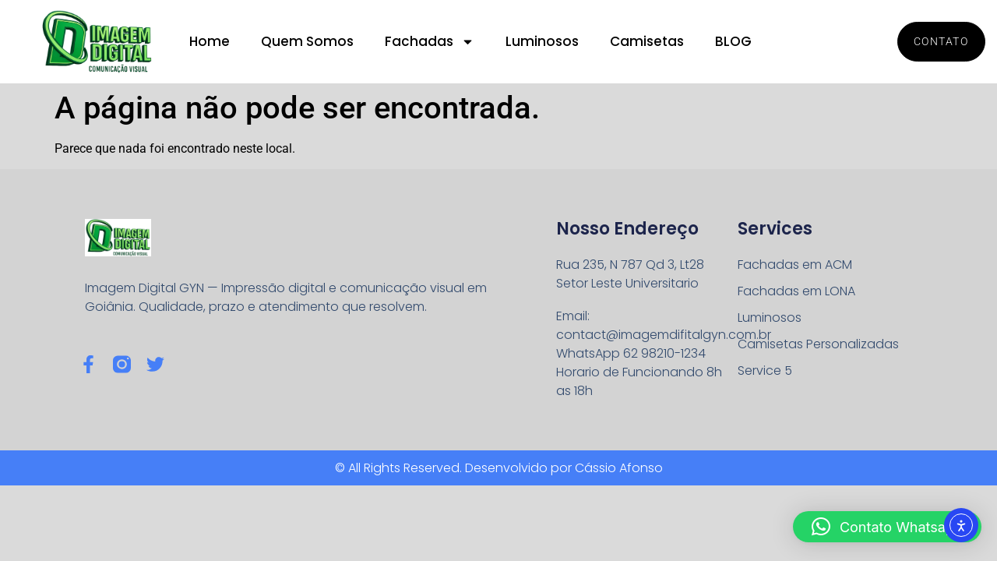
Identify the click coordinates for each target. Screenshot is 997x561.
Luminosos (542, 41)
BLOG (733, 41)
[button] (887, 526)
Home (209, 41)
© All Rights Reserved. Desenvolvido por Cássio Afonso (499, 468)
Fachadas (429, 41)
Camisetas (647, 41)
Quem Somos (307, 41)
